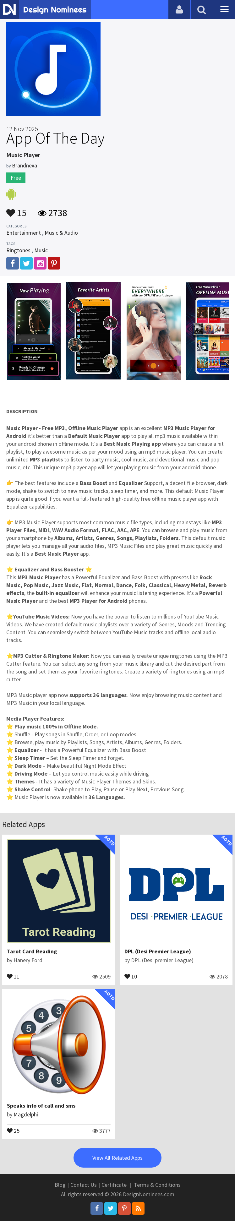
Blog (60, 1184)
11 (13, 976)
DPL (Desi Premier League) (157, 951)
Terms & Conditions (157, 1184)
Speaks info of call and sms (41, 1105)
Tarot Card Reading (32, 951)
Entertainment (23, 232)
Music (41, 250)
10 (130, 976)
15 (16, 210)
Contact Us (83, 1184)
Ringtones (18, 250)
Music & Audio (61, 232)
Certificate (114, 1184)
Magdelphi (26, 1114)
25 (13, 1130)
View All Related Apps (117, 1157)
